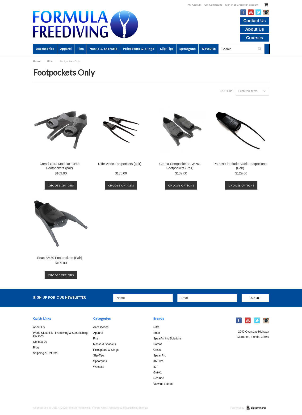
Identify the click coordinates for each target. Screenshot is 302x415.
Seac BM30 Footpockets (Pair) (59, 258)
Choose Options (61, 185)
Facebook (243, 12)
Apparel (66, 49)
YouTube (251, 12)
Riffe (156, 327)
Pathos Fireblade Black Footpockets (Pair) (240, 166)
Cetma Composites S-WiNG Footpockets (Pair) (179, 166)
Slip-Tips (166, 49)
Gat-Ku (157, 372)
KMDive (158, 361)
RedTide (158, 378)
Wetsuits (208, 49)
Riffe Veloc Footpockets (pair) (119, 164)
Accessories (45, 49)
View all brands (162, 383)
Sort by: (226, 91)
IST (155, 366)
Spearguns (187, 49)
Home (36, 61)
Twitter (258, 12)
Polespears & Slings (138, 49)
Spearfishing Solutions (167, 338)
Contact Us (254, 20)
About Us (254, 29)
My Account (194, 4)
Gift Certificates (213, 4)
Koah (156, 333)
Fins (81, 49)
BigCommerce (258, 408)
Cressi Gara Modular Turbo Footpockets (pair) (60, 166)
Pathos (157, 344)
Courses (254, 37)
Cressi (157, 349)
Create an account (247, 4)
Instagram (266, 12)
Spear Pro (159, 355)
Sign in (229, 4)
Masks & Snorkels (103, 49)
